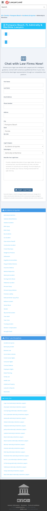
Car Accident (7, 237)
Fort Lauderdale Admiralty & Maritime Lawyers (16, 414)
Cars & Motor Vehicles (9, 354)
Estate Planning (8, 373)
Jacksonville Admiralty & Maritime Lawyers (15, 429)
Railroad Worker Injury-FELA (11, 297)
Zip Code (6, 134)
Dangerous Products (9, 252)
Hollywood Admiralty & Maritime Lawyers (15, 425)
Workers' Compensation (10, 327)
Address (6, 112)
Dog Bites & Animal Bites (10, 260)
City (5, 121)
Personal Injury (8, 286)
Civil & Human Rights (9, 358)
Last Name (7, 88)
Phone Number (8, 103)
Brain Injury (7, 230)
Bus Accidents (7, 234)
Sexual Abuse (7, 305)
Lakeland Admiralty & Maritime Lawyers (14, 433)
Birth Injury (7, 226)
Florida (6, 15)
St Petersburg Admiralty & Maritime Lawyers (15, 463)
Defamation (7, 256)
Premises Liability (8, 294)
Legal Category (8, 143)
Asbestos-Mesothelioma (10, 219)
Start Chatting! (23, 190)
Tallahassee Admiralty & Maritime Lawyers (15, 467)
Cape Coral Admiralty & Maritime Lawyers (15, 403)
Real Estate (7, 391)
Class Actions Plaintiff (9, 241)
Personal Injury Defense (10, 290)
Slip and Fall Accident (9, 312)
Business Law (7, 350)
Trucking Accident (8, 324)
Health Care (7, 380)
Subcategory (7, 149)
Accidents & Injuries (28, 15)
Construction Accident (9, 245)
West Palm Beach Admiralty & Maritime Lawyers (16, 474)
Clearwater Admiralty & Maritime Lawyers (15, 407)
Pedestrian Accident (9, 282)
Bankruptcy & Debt (9, 346)
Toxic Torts (7, 320)
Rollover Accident (8, 301)
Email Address (8, 97)
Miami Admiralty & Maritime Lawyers (13, 437)
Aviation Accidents (9, 222)
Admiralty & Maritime (9, 215)
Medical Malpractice (9, 271)
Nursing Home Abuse (9, 279)
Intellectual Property (9, 384)
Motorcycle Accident (9, 275)
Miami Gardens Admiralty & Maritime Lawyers (16, 441)
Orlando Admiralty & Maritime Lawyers (14, 448)
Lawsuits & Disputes (9, 388)
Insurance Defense (9, 267)
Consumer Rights (8, 361)
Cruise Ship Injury (8, 249)
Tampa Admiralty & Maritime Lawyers (14, 471)
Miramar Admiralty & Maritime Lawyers (14, 444)
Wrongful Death (8, 331)
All (2, 15)
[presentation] (23, 184)
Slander (6, 309)
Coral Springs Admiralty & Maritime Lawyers (15, 410)
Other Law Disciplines (13, 338)
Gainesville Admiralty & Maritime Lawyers (15, 418)
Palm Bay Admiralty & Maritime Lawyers (14, 452)
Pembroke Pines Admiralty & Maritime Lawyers (16, 456)
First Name (7, 81)
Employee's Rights (8, 369)
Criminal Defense (8, 365)
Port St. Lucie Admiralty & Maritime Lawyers (15, 459)
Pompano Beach (15, 15)
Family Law (7, 376)
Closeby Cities (8, 398)
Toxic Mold (6, 316)
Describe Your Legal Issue (11, 157)
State (5, 127)
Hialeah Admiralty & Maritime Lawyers (14, 422)
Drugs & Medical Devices (10, 264)
